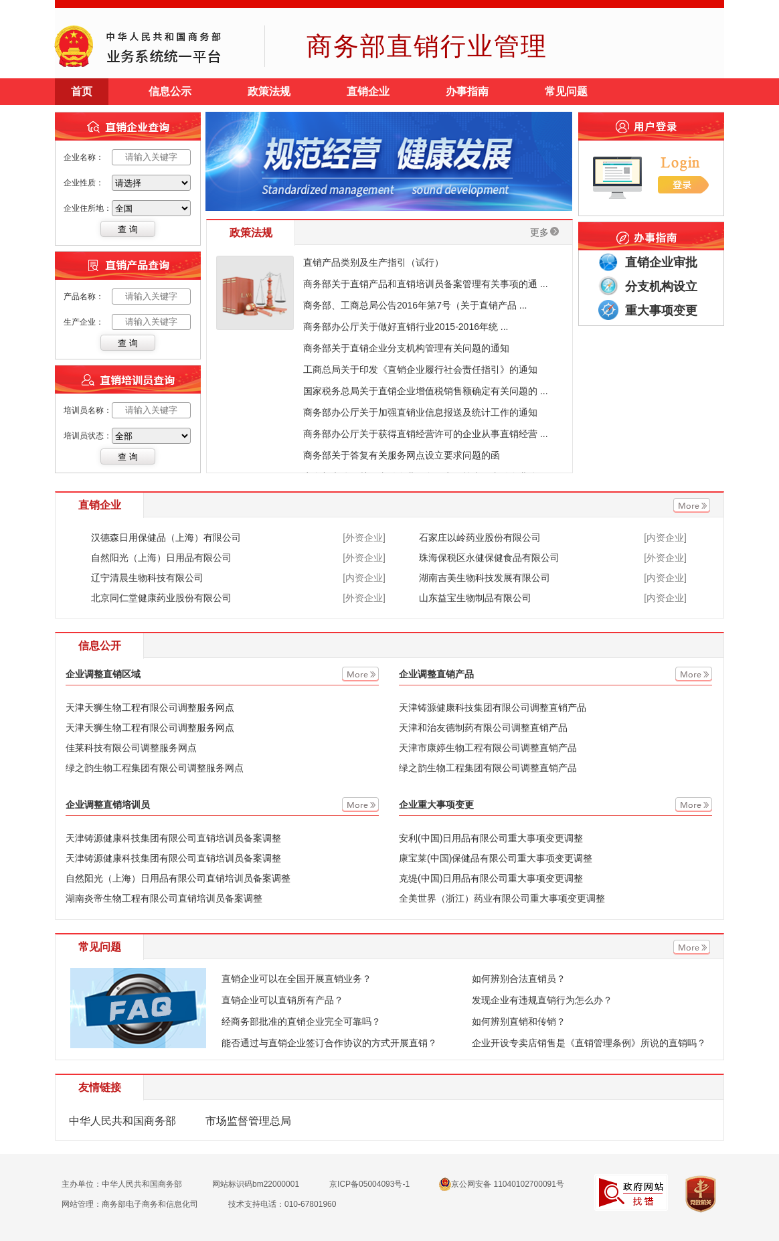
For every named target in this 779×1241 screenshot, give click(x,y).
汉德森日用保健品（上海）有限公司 (166, 537)
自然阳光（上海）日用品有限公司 (161, 557)
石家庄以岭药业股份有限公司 (480, 537)
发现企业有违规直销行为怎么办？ (542, 1000)
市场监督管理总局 (248, 1121)
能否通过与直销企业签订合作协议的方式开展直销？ (329, 1043)
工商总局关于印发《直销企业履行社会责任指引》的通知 (420, 369)
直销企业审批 (661, 262)
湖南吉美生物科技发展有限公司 (484, 577)
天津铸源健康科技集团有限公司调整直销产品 (492, 707)
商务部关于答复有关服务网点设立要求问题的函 (401, 455)
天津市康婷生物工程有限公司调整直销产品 (488, 747)
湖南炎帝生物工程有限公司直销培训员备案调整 (164, 898)
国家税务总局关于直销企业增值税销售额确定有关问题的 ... (425, 391)
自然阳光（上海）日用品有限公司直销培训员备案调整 (178, 878)
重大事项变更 (661, 310)
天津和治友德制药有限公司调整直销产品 (483, 727)
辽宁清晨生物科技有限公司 (147, 577)
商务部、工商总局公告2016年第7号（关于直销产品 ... (415, 305)
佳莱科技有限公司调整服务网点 (131, 747)
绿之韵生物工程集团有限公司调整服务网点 (155, 767)
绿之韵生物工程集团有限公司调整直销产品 (488, 767)
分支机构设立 (661, 286)
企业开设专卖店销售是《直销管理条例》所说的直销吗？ (589, 1043)
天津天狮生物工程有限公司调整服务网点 (150, 707)
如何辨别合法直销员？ (519, 978)
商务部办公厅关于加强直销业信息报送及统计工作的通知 (420, 412)
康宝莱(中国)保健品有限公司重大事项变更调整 (495, 858)
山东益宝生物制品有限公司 (475, 597)
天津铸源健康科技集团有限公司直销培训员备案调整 (173, 838)
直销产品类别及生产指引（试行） (373, 262)
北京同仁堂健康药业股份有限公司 (161, 597)
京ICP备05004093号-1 (369, 1184)
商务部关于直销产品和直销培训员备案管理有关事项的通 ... (425, 283)
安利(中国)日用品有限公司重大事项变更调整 (491, 838)
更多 (544, 232)
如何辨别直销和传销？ (519, 1021)
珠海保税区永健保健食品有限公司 (489, 557)
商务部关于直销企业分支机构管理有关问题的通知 (406, 348)
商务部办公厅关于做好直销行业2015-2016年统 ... (406, 326)
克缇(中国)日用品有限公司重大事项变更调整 (491, 878)
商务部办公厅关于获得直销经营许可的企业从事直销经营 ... (425, 433)
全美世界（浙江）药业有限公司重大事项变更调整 (502, 898)
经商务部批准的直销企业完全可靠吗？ (301, 1021)
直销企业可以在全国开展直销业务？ (296, 978)
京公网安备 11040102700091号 (502, 1184)
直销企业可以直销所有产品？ (282, 1000)
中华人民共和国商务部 (122, 1121)
